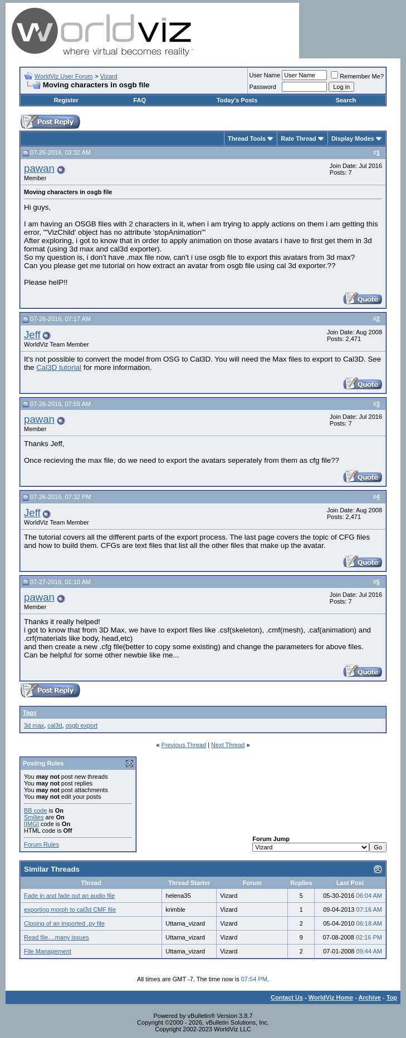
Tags (30, 712)
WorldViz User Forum (64, 76)
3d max (34, 725)
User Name (265, 75)
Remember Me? (357, 76)
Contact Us (287, 997)
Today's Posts (237, 100)
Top (392, 997)
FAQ (139, 100)
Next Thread (227, 745)
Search (346, 100)
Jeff (32, 334)
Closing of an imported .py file (64, 923)
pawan (39, 168)
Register (66, 100)
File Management (47, 951)
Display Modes (352, 138)
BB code (35, 810)
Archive (370, 997)
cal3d (54, 725)
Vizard (109, 76)
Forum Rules (41, 844)
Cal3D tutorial (58, 367)
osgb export (81, 725)
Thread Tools (247, 138)
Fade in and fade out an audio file (69, 895)
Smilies (33, 817)
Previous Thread (184, 745)
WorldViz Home (331, 997)
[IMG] (31, 823)
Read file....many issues (56, 937)
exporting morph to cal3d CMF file (70, 909)
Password (263, 86)
